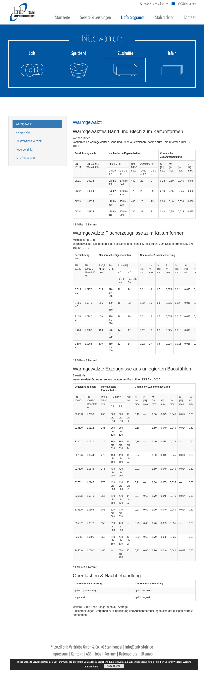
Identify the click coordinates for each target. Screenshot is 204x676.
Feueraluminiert (25, 158)
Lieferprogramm (133, 17)
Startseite (62, 17)
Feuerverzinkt (24, 149)
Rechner (110, 654)
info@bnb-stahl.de (186, 3)
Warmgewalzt (24, 123)
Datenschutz (128, 654)
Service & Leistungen (95, 17)
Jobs (98, 654)
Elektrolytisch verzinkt (29, 141)
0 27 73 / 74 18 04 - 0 (156, 3)
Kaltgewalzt (23, 132)
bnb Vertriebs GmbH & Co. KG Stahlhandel (92, 647)
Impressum (60, 654)
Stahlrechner (164, 17)
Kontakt (190, 17)
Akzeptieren (114, 666)
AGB (88, 654)
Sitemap (146, 654)
